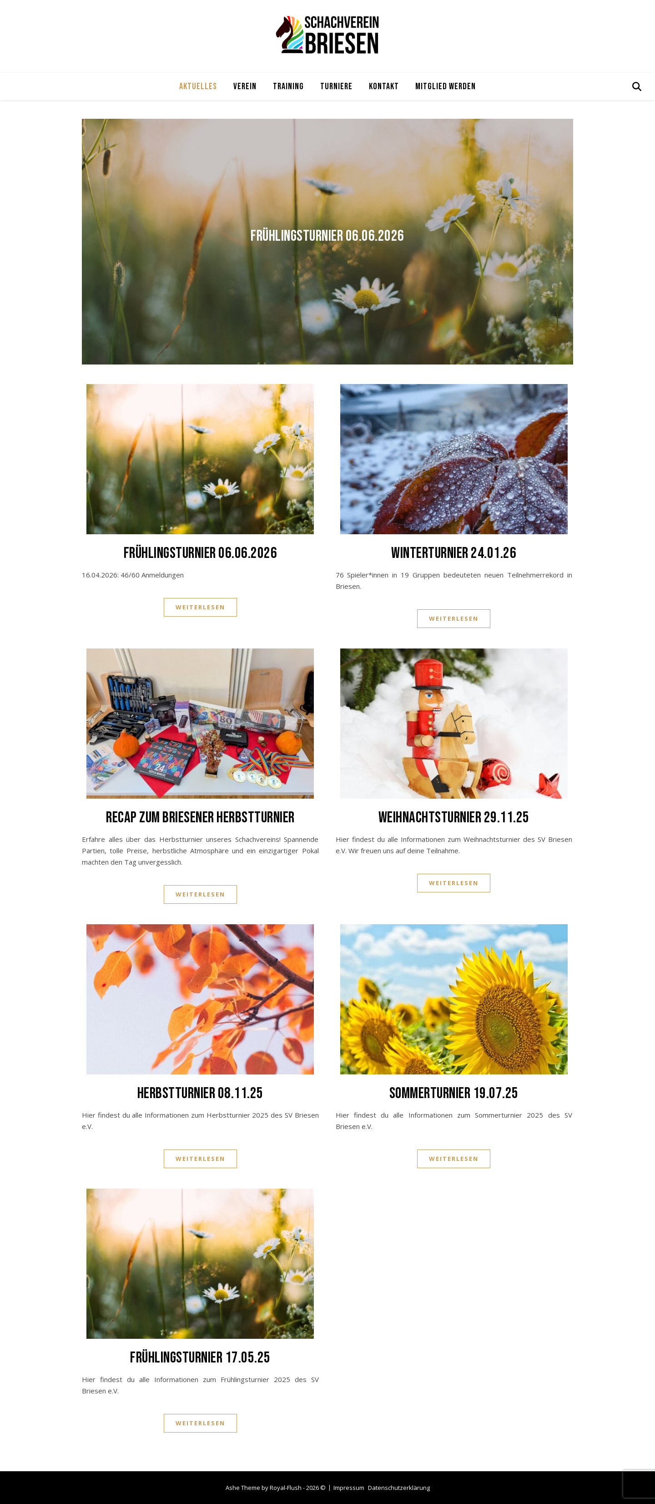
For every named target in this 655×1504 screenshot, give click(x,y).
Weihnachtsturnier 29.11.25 (453, 817)
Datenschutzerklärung (399, 1488)
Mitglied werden (445, 86)
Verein (245, 86)
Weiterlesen (200, 607)
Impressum (348, 1488)
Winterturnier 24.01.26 (453, 553)
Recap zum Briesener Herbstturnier (200, 817)
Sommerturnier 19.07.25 (454, 1093)
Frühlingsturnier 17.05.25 (200, 1357)
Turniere (336, 86)
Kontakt (384, 86)
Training (288, 86)
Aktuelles (198, 86)
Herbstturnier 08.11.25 (200, 1093)
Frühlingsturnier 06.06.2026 (327, 236)
